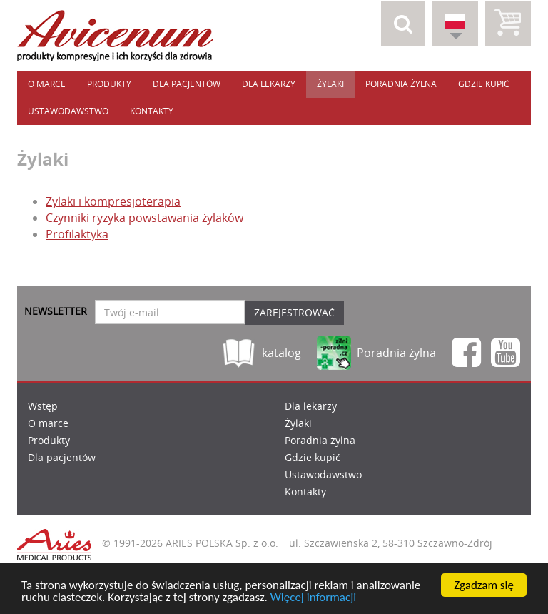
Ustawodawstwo (68, 111)
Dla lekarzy (268, 84)
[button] (403, 23)
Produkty (109, 84)
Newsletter (55, 311)
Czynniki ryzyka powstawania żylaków (144, 218)
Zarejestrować (294, 312)
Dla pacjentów (186, 84)
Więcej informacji (313, 597)
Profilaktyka (77, 234)
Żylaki (330, 84)
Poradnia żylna (401, 84)
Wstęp (43, 406)
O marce (47, 84)
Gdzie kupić (483, 84)
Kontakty (151, 111)
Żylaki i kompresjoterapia (113, 201)
